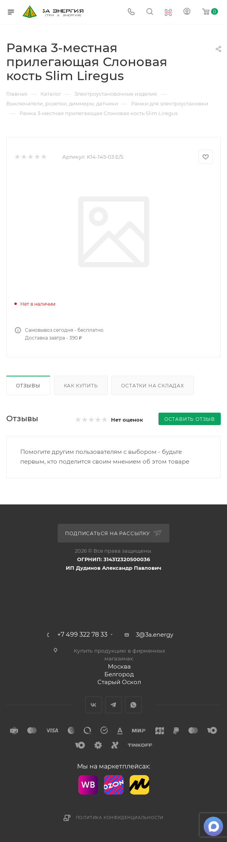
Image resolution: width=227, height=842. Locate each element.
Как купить (81, 386)
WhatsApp (133, 705)
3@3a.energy (154, 634)
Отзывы (28, 386)
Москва (119, 666)
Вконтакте (93, 705)
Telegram (113, 705)
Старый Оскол (119, 682)
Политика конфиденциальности (120, 817)
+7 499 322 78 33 (82, 635)
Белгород (119, 674)
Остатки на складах (152, 386)
